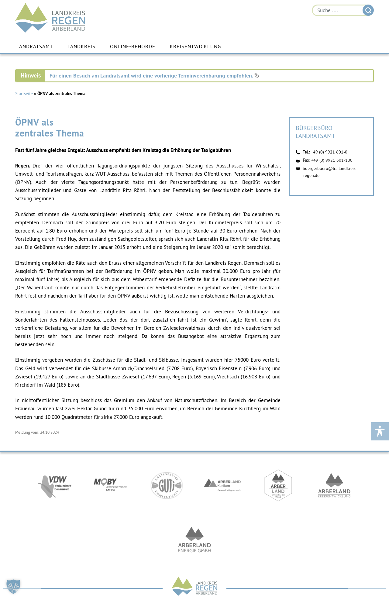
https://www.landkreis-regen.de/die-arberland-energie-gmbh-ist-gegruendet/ (194, 540)
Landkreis (81, 46)
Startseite (24, 93)
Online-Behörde (132, 46)
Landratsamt (34, 46)
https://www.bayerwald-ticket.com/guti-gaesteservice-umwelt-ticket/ (166, 485)
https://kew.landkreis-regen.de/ (334, 485)
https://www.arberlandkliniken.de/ (222, 485)
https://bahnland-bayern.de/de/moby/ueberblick (110, 485)
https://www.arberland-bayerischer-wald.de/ (278, 485)
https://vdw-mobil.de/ (54, 485)
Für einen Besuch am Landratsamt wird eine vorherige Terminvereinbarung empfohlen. (154, 75)
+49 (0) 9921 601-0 (329, 152)
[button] (13, 586)
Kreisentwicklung (195, 46)
